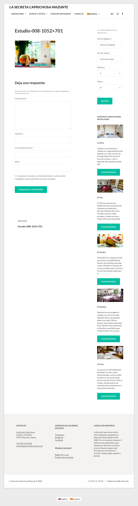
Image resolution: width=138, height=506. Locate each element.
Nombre (19, 133)
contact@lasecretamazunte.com (29, 446)
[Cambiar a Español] (75, 499)
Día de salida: (104, 53)
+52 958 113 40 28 (24, 443)
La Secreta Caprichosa (25, 432)
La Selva (100, 143)
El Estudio (101, 252)
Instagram (59, 437)
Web (17, 161)
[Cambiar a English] (63, 499)
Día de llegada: (104, 38)
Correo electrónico (24, 147)
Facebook (59, 440)
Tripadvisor (60, 435)
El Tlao (100, 197)
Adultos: (101, 67)
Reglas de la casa (62, 455)
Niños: (100, 81)
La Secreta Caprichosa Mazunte (38, 7)
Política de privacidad (64, 457)
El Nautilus (101, 307)
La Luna (100, 364)
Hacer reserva (108, 172)
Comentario (21, 98)
